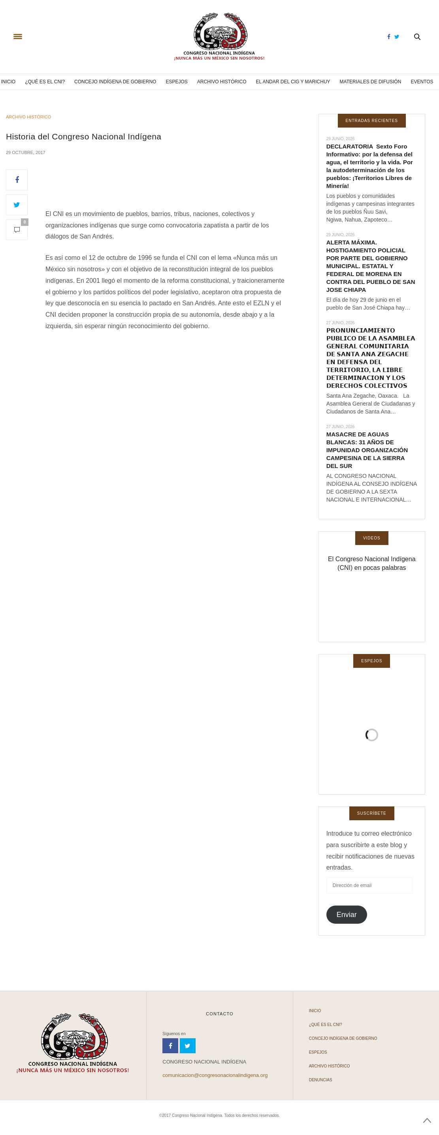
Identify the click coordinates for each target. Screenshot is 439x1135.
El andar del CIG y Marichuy (293, 82)
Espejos (176, 82)
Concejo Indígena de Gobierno (115, 82)
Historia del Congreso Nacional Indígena (83, 136)
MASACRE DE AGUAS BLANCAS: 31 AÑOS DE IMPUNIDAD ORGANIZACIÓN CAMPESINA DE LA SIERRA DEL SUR (367, 450)
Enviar (347, 915)
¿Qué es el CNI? (45, 82)
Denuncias (320, 1080)
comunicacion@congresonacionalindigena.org (215, 1075)
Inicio (8, 82)
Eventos (422, 82)
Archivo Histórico (222, 82)
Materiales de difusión (370, 82)
